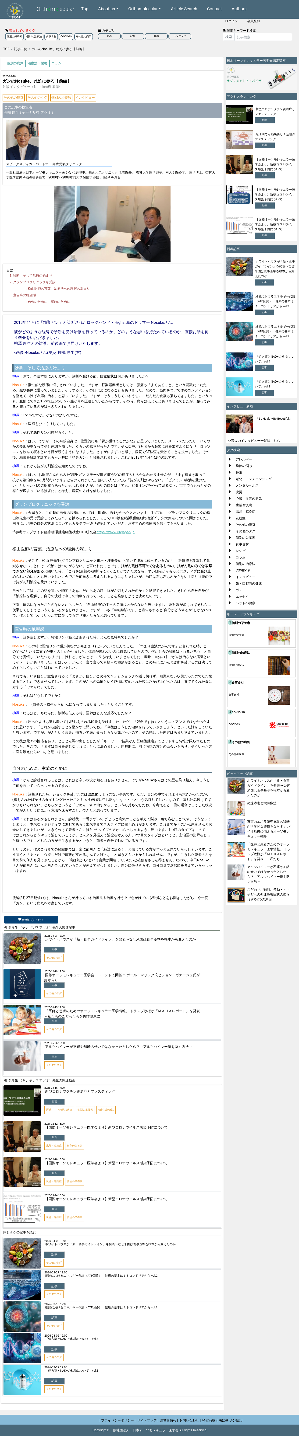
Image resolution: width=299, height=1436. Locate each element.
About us (106, 8)
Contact (214, 8)
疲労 (239, 492)
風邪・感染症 (245, 511)
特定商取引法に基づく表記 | (222, 1420)
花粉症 (241, 518)
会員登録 (253, 21)
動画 (156, 36)
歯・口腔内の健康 (249, 583)
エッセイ (242, 596)
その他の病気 (83, 36)
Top (84, 8)
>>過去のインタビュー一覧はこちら (254, 441)
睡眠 (239, 472)
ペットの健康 (245, 603)
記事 (132, 36)
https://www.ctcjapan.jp (115, 532)
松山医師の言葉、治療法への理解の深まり (59, 288)
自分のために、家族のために (49, 301)
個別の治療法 (34, 36)
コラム (241, 557)
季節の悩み (244, 466)
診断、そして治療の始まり (32, 275)
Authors (239, 8)
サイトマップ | (147, 1420)
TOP (6, 49)
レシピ (241, 551)
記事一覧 (20, 49)
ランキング (180, 36)
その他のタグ (37, 97)
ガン (239, 590)
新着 (109, 36)
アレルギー (244, 459)
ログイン (231, 21)
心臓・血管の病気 (249, 498)
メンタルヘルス (247, 485)
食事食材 (51, 36)
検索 (228, 37)
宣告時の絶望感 (24, 295)
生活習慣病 (244, 505)
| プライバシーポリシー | (117, 1420)
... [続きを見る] (110, 177)
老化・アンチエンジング (254, 479)
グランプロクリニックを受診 (34, 282)
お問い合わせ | (190, 1420)
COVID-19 (66, 36)
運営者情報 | (169, 1420)
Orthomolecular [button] (143, 8)
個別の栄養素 (14, 36)
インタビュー (85, 97)
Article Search (184, 8)
